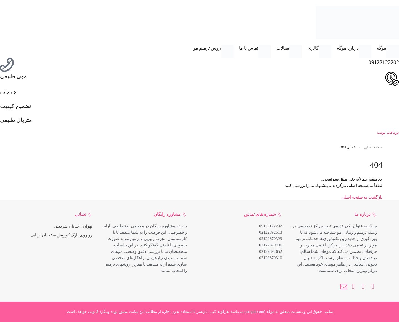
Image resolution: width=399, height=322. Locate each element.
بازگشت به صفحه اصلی (361, 197)
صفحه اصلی (373, 147)
